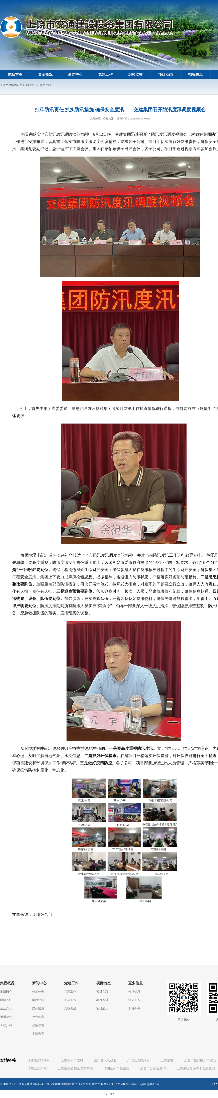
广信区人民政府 (138, 1060)
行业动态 (38, 1016)
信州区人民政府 (105, 1060)
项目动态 (165, 75)
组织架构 (6, 1016)
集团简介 (6, 991)
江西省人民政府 (38, 1060)
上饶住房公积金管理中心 (75, 1068)
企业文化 (6, 1008)
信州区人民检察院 (116, 1068)
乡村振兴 (134, 1008)
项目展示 (102, 1008)
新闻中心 (75, 75)
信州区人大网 (37, 1068)
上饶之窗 (166, 1060)
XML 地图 (109, 1094)
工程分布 (6, 1025)
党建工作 (105, 75)
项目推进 (102, 1000)
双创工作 (134, 1000)
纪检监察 (135, 75)
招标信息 (195, 75)
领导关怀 (6, 1000)
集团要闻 (45, 85)
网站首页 (15, 75)
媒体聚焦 (38, 1008)
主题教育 (38, 1033)
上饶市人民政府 (72, 1060)
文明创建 (70, 1008)
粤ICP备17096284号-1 (117, 1084)
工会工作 (70, 1000)
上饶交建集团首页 (11, 85)
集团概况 (45, 75)
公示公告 (38, 991)
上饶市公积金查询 (153, 1068)
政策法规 (38, 1025)
